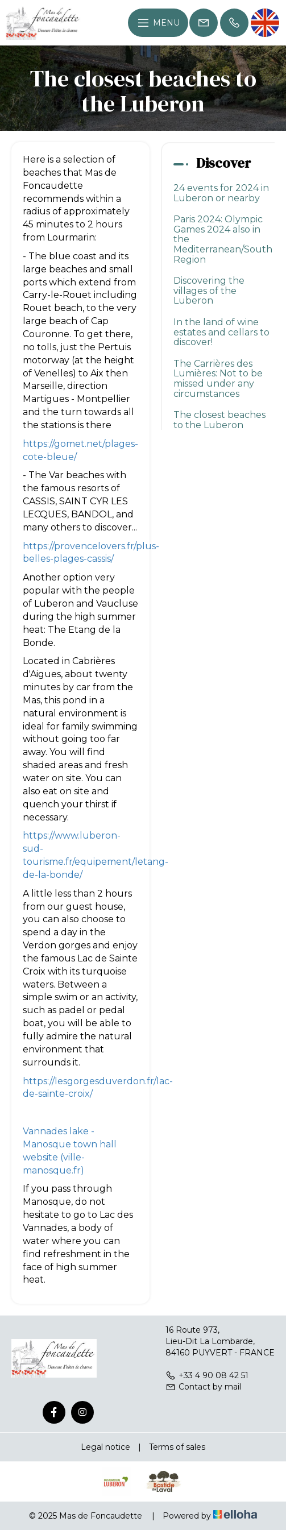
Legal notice (105, 1447)
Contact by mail (203, 1387)
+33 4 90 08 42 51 (206, 1375)
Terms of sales (177, 1447)
